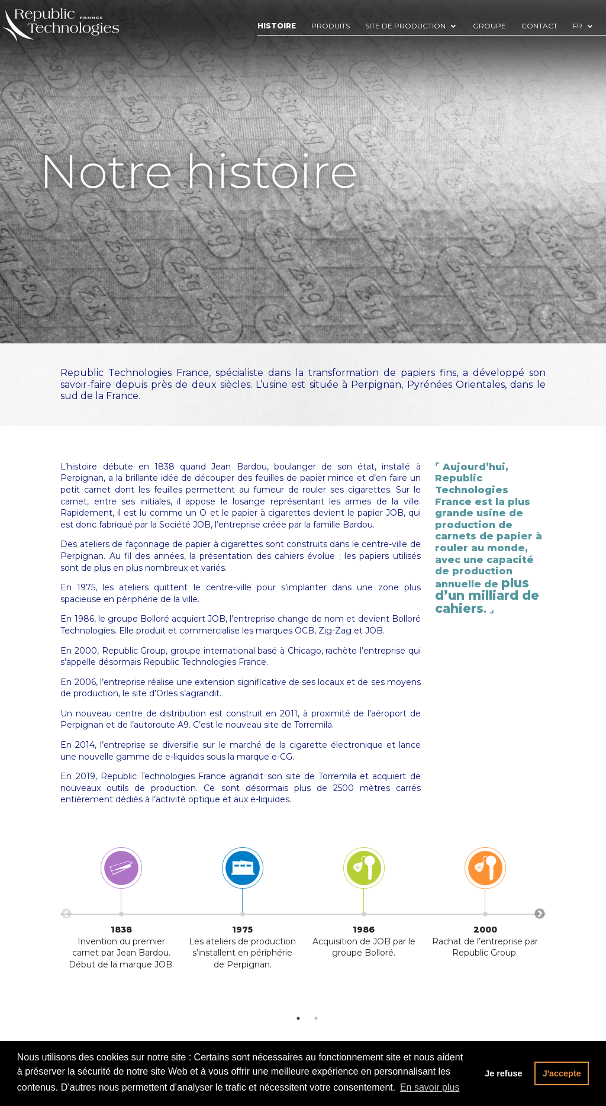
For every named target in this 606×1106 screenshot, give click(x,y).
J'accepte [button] (562, 1073)
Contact (539, 26)
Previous (66, 914)
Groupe (489, 26)
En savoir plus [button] (430, 1087)
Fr (577, 26)
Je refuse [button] (503, 1073)
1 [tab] (298, 1018)
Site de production (405, 26)
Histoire (276, 26)
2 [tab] (316, 1018)
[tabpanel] (121, 911)
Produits (330, 26)
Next (540, 914)
